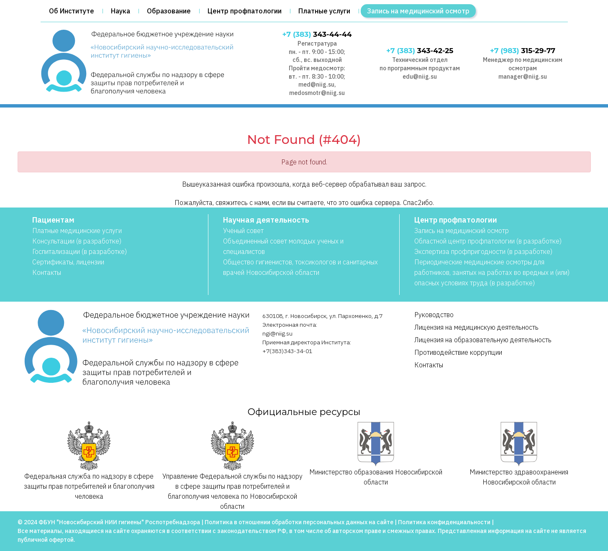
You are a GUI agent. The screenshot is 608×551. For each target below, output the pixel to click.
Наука (120, 11)
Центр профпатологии (245, 11)
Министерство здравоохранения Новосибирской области (518, 453)
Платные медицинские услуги (77, 230)
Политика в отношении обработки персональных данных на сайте (299, 522)
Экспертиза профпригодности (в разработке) (483, 251)
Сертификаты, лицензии (68, 262)
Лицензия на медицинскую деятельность (476, 327)
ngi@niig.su (277, 333)
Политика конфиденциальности (444, 522)
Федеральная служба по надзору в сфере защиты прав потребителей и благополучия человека (89, 460)
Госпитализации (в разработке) (79, 251)
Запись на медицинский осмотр (418, 11)
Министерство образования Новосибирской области (375, 453)
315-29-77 (522, 50)
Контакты (46, 272)
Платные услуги (324, 11)
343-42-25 (419, 50)
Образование (169, 11)
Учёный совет (243, 230)
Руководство (434, 314)
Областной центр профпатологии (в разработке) (488, 241)
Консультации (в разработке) (76, 241)
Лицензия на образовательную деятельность (483, 340)
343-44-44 (317, 34)
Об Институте (71, 11)
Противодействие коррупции (458, 352)
